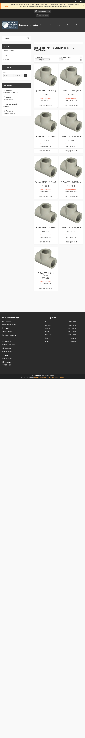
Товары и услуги (56, 25)
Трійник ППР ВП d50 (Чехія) (45, 182)
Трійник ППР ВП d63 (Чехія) (71, 182)
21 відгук (79, 1)
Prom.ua (52, 375)
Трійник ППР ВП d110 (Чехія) (45, 274)
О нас (69, 25)
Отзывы (6, 59)
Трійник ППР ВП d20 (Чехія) (45, 91)
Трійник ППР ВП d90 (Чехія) (71, 227)
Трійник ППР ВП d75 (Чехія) (45, 227)
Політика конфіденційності (56, 377)
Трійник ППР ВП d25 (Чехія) (71, 91)
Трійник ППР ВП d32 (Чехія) (45, 136)
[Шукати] (28, 38)
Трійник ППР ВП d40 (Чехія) (71, 136)
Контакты (79, 25)
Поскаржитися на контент (41, 377)
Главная (43, 25)
